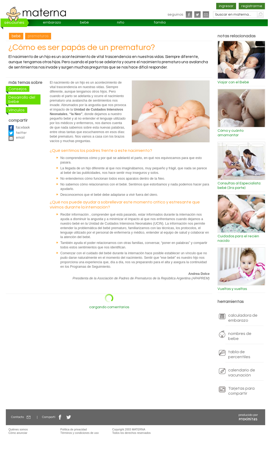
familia (160, 22)
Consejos (17, 89)
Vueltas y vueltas (232, 289)
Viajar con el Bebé (233, 82)
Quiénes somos (18, 429)
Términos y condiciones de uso (79, 432)
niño (120, 22)
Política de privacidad (73, 429)
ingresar (226, 6)
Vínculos (16, 110)
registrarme (251, 6)
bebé (84, 22)
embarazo (52, 22)
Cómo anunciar (17, 432)
